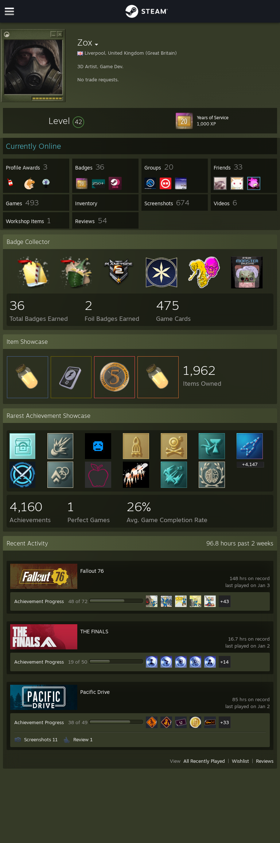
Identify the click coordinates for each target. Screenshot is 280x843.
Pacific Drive (95, 692)
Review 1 (83, 739)
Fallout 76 (92, 571)
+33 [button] (224, 722)
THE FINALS (94, 631)
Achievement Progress (39, 601)
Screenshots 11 (41, 739)
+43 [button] (224, 601)
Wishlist (240, 761)
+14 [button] (224, 662)
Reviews (264, 761)
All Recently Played (204, 761)
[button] (66, 120)
